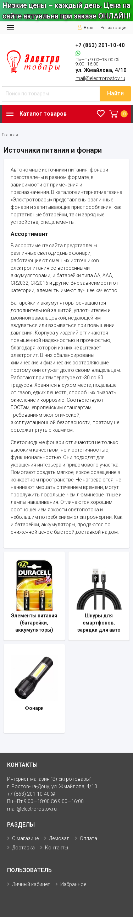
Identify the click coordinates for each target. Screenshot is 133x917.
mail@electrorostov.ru (100, 78)
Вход (85, 27)
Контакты (56, 847)
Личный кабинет (31, 884)
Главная (10, 134)
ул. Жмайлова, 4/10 (101, 70)
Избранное (73, 884)
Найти (115, 93)
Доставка (23, 847)
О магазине (25, 838)
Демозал (59, 838)
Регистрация (114, 27)
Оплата (88, 838)
